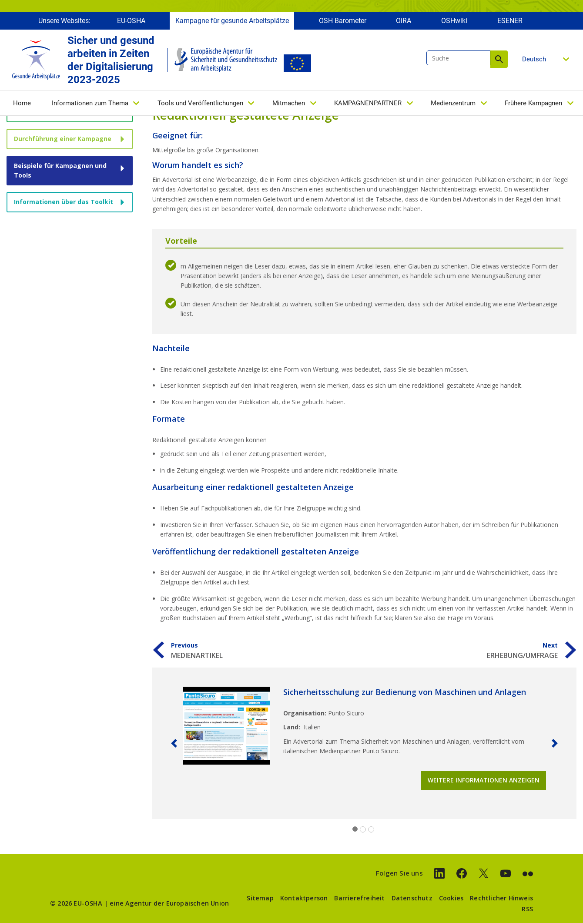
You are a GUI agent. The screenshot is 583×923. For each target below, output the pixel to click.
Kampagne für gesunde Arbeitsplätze (232, 21)
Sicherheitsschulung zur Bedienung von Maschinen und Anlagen (404, 692)
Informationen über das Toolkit (63, 202)
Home (22, 103)
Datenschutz (412, 898)
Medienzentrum (453, 103)
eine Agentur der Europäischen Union (169, 903)
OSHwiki (454, 21)
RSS (527, 909)
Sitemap (260, 898)
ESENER (510, 21)
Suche (499, 59)
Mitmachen (288, 103)
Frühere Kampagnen (533, 103)
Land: (291, 727)
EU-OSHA (131, 21)
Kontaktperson (304, 898)
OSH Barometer (342, 21)
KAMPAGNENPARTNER (368, 103)
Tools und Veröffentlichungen (200, 103)
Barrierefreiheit (359, 898)
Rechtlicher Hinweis (501, 898)
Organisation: (304, 713)
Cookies (451, 898)
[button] (174, 743)
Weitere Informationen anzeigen (483, 780)
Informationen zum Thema (90, 103)
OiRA (403, 21)
